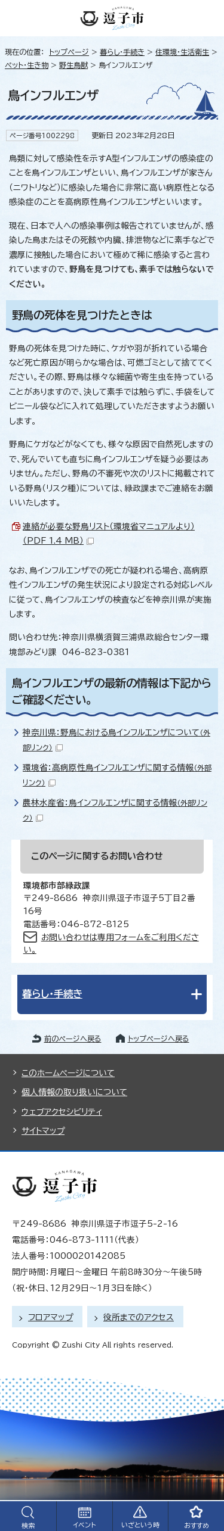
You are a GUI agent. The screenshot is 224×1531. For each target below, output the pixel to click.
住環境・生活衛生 (182, 51)
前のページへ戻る (73, 1038)
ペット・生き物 (26, 64)
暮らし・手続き (122, 51)
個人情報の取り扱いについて (74, 1092)
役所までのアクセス (138, 1317)
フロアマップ (50, 1317)
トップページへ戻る (158, 1038)
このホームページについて (68, 1073)
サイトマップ (43, 1131)
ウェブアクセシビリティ (62, 1112)
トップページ (69, 51)
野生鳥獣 (73, 64)
